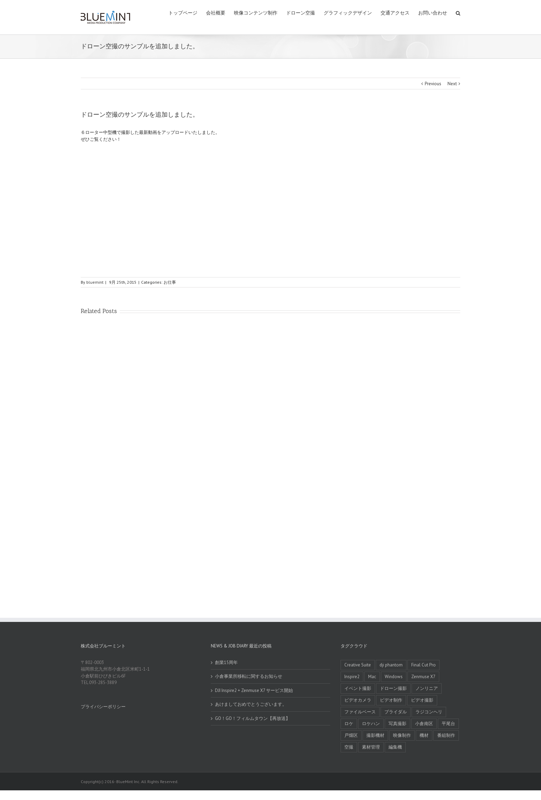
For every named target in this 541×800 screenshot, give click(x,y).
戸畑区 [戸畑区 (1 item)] (351, 735)
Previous (433, 84)
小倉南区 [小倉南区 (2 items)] (424, 723)
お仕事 (170, 282)
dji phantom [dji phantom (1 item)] (391, 665)
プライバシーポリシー (103, 707)
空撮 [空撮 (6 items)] (348, 747)
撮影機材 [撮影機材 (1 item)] (375, 735)
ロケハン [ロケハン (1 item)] (371, 723)
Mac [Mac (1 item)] (372, 677)
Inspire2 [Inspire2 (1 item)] (352, 677)
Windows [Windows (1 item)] (394, 677)
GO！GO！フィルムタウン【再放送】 (252, 718)
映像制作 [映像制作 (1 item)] (402, 735)
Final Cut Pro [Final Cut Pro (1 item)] (423, 665)
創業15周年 (226, 662)
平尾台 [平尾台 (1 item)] (448, 723)
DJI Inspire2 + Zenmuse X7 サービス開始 (254, 690)
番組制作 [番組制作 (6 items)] (446, 735)
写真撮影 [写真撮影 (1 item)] (397, 723)
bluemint (95, 282)
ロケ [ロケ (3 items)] (348, 723)
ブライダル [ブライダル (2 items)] (395, 712)
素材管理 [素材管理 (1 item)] (371, 747)
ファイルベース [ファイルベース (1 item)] (360, 712)
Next (452, 84)
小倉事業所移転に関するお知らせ (248, 676)
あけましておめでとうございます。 (251, 704)
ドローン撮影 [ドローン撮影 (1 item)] (393, 688)
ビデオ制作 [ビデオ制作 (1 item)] (391, 700)
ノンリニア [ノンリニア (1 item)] (426, 688)
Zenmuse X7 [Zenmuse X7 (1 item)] (423, 677)
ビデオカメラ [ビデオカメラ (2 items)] (357, 700)
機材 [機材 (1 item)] (424, 735)
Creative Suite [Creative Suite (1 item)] (357, 665)
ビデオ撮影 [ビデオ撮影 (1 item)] (422, 700)
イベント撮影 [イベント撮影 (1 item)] (357, 688)
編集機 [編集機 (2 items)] (395, 747)
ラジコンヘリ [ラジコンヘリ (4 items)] (428, 712)
